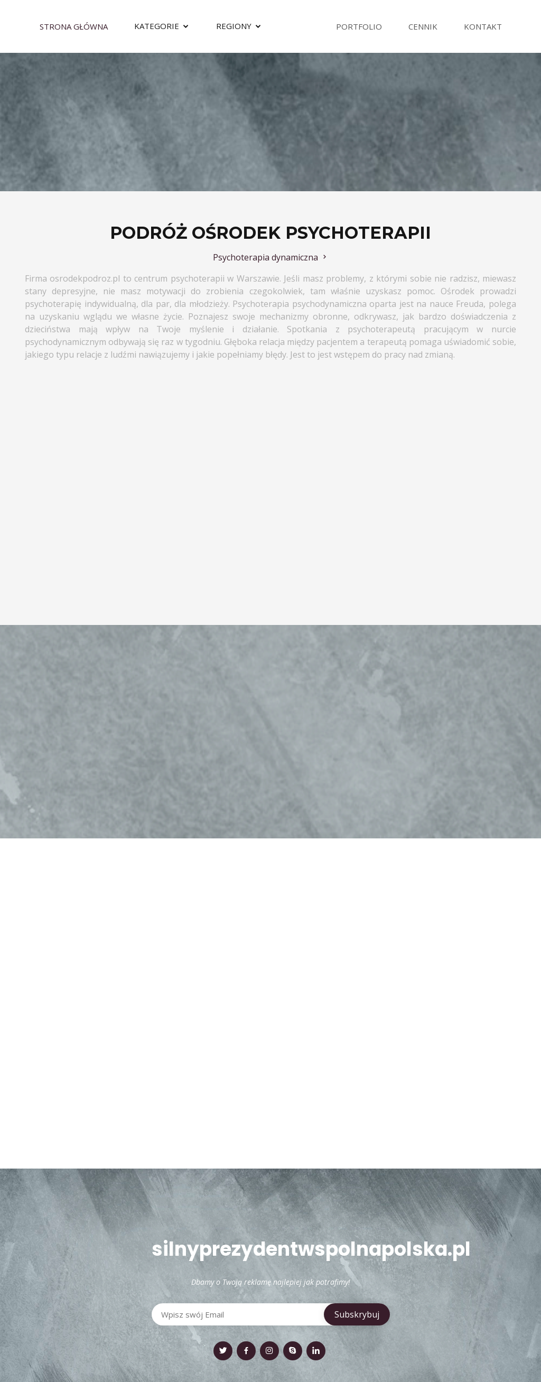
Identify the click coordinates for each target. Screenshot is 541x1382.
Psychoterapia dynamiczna (271, 257)
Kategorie (156, 26)
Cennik (422, 26)
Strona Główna (74, 26)
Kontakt (483, 26)
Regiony (233, 26)
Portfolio (359, 26)
